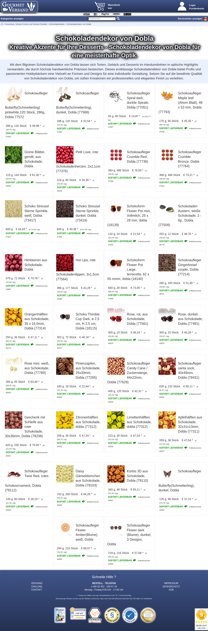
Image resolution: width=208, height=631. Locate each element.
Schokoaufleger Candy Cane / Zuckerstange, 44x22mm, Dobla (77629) (128, 373)
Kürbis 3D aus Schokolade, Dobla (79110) (137, 475)
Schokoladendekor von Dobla (79, 24)
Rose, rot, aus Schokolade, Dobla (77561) (137, 319)
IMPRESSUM (171, 583)
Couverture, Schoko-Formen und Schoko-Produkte (26, 24)
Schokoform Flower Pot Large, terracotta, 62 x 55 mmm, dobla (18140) (128, 269)
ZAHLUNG (36, 586)
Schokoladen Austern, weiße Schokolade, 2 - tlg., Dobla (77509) (179, 215)
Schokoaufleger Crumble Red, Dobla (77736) (138, 156)
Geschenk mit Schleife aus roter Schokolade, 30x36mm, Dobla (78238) (25, 426)
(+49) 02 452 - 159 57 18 (104, 586)
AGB (171, 589)
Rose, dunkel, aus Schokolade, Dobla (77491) (190, 319)
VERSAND (36, 583)
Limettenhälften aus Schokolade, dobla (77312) (139, 422)
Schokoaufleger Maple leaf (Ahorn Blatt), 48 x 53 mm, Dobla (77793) (180, 102)
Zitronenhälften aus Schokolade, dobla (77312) (88, 422)
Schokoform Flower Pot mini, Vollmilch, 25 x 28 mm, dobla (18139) (129, 215)
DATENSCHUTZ (171, 586)
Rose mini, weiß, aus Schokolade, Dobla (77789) (36, 368)
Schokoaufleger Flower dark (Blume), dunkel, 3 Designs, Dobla (129, 535)
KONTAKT (36, 589)
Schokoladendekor (57, 24)
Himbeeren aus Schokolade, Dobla (35, 264)
